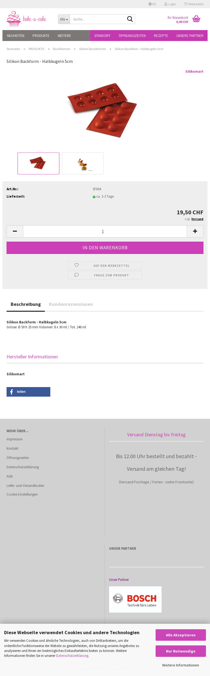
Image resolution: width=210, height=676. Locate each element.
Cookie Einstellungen (22, 494)
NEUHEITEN (15, 35)
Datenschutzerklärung (72, 655)
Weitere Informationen (180, 665)
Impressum (15, 439)
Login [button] (170, 4)
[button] (152, 4)
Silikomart (194, 71)
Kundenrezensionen (71, 304)
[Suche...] (64, 19)
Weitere (64, 35)
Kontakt (12, 448)
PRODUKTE (41, 35)
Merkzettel (193, 4)
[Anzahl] (105, 231)
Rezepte (161, 35)
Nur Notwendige (181, 651)
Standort (102, 35)
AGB (10, 476)
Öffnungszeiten (132, 35)
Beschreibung (26, 304)
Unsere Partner (189, 35)
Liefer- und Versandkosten (25, 485)
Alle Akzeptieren (181, 635)
